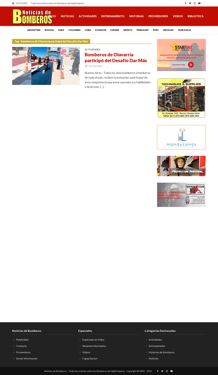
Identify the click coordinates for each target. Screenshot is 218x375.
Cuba (88, 30)
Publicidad (22, 339)
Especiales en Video (93, 339)
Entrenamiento (112, 16)
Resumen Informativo (94, 345)
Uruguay (168, 30)
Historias (136, 16)
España (114, 30)
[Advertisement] (181, 262)
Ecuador (100, 30)
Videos (178, 16)
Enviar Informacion (26, 358)
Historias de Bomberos (162, 352)
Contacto (21, 345)
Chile (61, 30)
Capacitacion (89, 358)
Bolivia (49, 30)
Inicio (52, 16)
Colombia (74, 30)
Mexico (127, 30)
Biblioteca (196, 16)
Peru (156, 30)
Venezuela (184, 30)
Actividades (87, 16)
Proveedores (158, 16)
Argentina (33, 30)
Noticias (67, 16)
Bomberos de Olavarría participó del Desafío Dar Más (116, 57)
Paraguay (143, 30)
